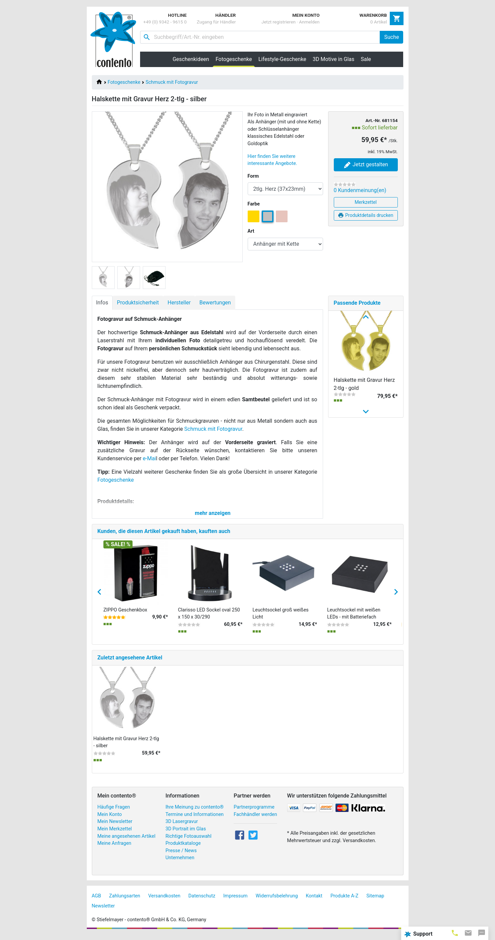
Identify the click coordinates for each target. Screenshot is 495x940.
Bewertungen (215, 302)
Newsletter (103, 912)
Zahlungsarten (124, 901)
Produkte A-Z (344, 901)
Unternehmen (180, 864)
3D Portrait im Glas (186, 834)
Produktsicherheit (138, 302)
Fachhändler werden (255, 820)
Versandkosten (164, 901)
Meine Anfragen (114, 849)
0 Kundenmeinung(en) (360, 190)
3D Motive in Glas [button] (333, 59)
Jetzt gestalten (365, 165)
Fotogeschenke (124, 82)
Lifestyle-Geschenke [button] (282, 59)
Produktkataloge (183, 849)
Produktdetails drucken (365, 215)
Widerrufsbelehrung (277, 901)
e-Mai (149, 458)
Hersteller (179, 302)
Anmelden (309, 21)
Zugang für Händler (216, 21)
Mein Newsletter (115, 827)
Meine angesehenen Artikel (127, 842)
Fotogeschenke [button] (235, 59)
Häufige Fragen (114, 813)
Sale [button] (366, 59)
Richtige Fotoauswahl (188, 842)
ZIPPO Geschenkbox (125, 616)
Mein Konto (110, 820)
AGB (96, 901)
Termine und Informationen (195, 820)
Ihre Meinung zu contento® (195, 813)
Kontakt (314, 901)
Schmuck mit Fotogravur (171, 82)
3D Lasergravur (182, 827)
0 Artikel (378, 21)
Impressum (235, 901)
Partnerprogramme (254, 813)
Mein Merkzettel (115, 834)
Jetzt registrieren (278, 21)
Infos (102, 302)
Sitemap (375, 901)
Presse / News (181, 856)
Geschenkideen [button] (191, 59)
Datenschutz (201, 901)
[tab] (454, 933)
